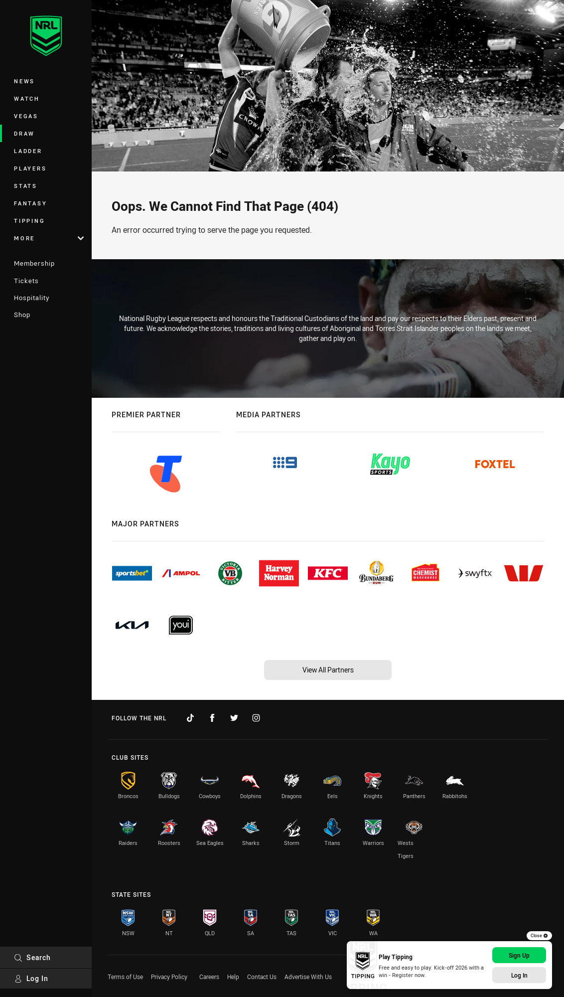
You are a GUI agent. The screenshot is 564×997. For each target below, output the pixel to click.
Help (233, 977)
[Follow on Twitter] (234, 718)
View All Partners (328, 669)
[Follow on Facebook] (212, 718)
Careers (209, 977)
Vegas (26, 116)
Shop (22, 314)
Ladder (28, 151)
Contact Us (262, 977)
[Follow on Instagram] (256, 718)
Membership (34, 263)
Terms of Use (125, 977)
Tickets (26, 280)
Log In (31, 978)
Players (30, 168)
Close (539, 936)
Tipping (29, 220)
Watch (27, 98)
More (49, 238)
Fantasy (30, 203)
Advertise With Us (308, 977)
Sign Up (519, 955)
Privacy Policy (169, 977)
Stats (25, 185)
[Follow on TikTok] (190, 718)
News (24, 81)
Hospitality (31, 297)
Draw (24, 133)
